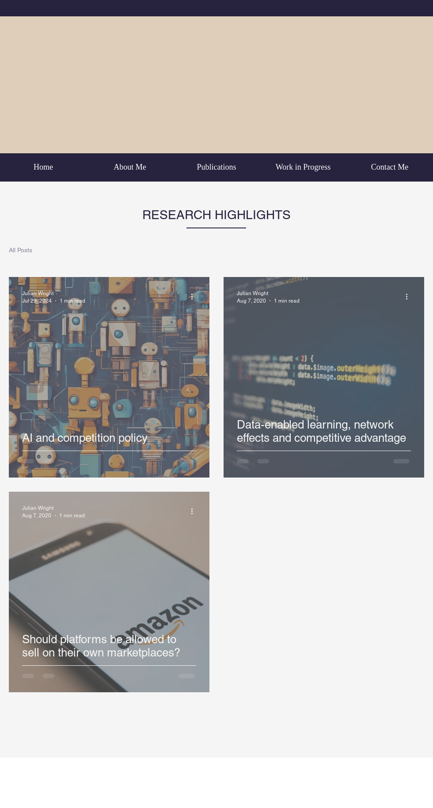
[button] (413, 251)
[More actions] (195, 296)
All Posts (20, 250)
